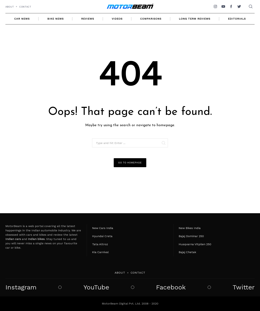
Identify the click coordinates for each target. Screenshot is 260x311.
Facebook (171, 287)
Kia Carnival (100, 252)
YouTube (96, 287)
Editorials (237, 18)
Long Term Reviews (194, 18)
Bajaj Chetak (187, 252)
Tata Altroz (100, 244)
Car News (22, 18)
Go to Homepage (130, 162)
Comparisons (150, 18)
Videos (117, 18)
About (9, 6)
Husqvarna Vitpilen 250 (195, 244)
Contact (25, 6)
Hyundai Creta (102, 236)
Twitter (244, 287)
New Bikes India (190, 228)
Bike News (55, 18)
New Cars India (102, 228)
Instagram (21, 287)
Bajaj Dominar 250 (191, 236)
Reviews (87, 18)
